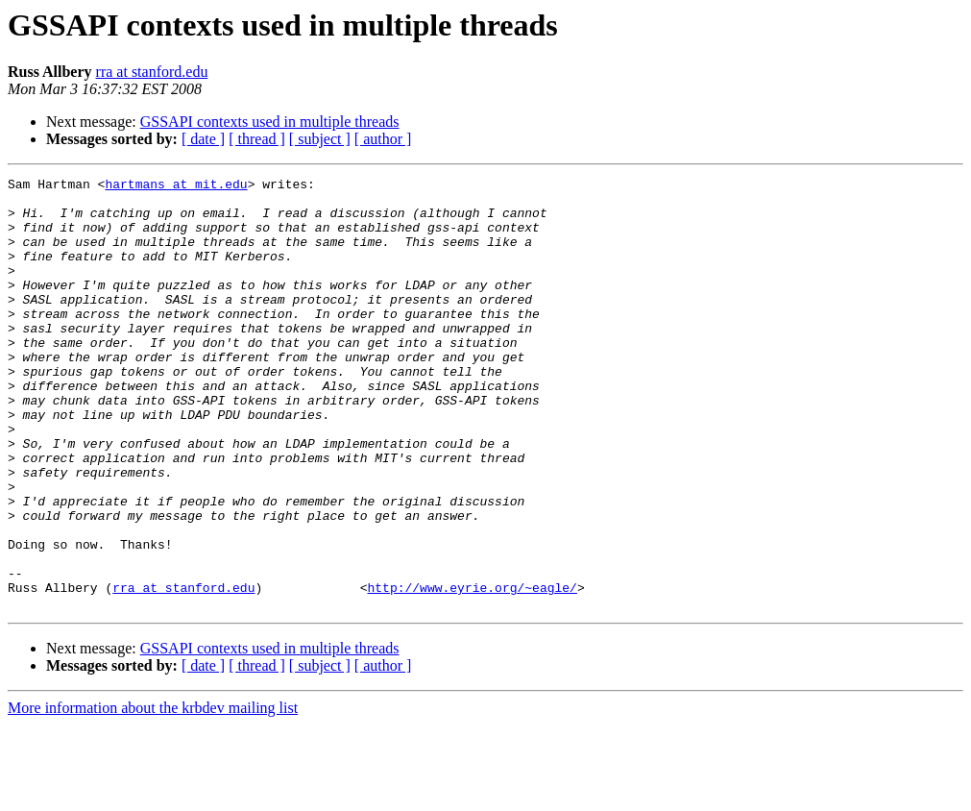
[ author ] (383, 139)
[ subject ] (320, 139)
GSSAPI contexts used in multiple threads (270, 121)
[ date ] (203, 139)
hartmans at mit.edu (176, 186)
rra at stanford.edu (152, 71)
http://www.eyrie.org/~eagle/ (471, 670)
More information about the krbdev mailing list (153, 794)
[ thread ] (257, 139)
